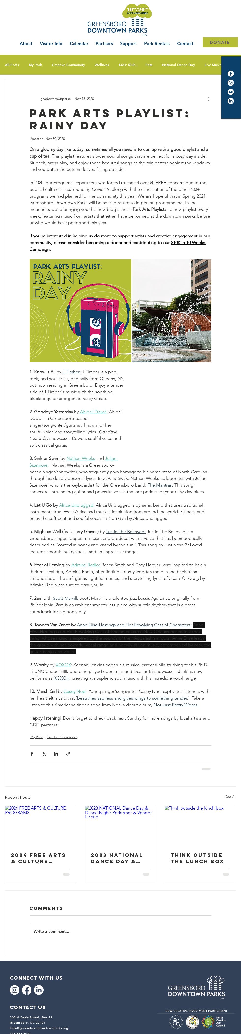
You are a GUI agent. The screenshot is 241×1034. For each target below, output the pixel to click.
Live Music (213, 65)
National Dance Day (178, 65)
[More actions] (208, 99)
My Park (35, 65)
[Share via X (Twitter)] (44, 753)
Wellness (102, 65)
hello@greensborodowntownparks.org (39, 1028)
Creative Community (68, 65)
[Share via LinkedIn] (56, 753)
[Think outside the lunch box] (200, 826)
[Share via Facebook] (32, 753)
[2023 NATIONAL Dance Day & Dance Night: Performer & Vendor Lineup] (120, 826)
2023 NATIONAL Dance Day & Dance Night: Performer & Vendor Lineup (118, 858)
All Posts (12, 65)
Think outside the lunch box (197, 858)
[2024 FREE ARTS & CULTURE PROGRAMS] (40, 826)
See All (230, 796)
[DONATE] (220, 42)
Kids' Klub (127, 65)
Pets (148, 65)
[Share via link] (68, 753)
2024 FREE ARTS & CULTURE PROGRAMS (38, 858)
